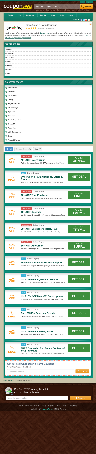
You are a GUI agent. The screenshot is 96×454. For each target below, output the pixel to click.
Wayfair (11, 15)
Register (89, 2)
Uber (73, 10)
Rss (89, 20)
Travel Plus (12, 128)
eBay (47, 10)
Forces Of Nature (14, 140)
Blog (53, 15)
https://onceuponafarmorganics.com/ (18, 38)
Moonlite (8, 69)
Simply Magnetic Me (15, 120)
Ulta (19, 15)
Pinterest (86, 20)
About (58, 405)
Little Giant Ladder (14, 132)
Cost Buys (11, 116)
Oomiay (10, 100)
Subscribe (82, 371)
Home (5, 380)
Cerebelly (8, 65)
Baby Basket (12, 88)
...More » (88, 35)
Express (59, 10)
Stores (71, 15)
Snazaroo (8, 49)
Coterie (7, 61)
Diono (10, 136)
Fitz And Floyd (13, 108)
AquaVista (11, 112)
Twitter (84, 20)
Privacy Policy (72, 405)
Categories (30, 15)
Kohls (62, 15)
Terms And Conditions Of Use (34, 405)
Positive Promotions (82, 10)
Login (82, 2)
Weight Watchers (14, 104)
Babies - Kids (44, 33)
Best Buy (43, 15)
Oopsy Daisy (9, 53)
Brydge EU (11, 124)
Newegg (53, 10)
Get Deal (79, 176)
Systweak (11, 92)
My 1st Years (9, 57)
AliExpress (67, 10)
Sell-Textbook (12, 96)
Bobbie (7, 74)
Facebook (81, 20)
